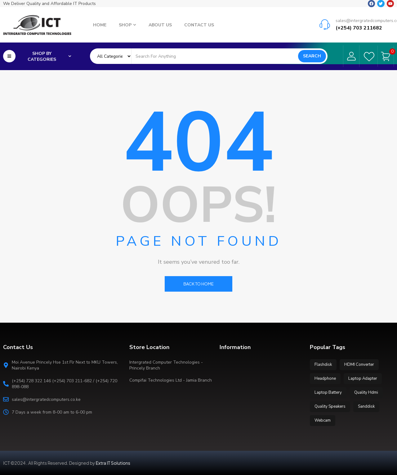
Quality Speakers (330, 406)
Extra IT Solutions (113, 463)
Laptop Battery (328, 392)
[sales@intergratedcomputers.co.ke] (325, 23)
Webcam (322, 420)
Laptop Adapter (362, 378)
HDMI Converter (359, 364)
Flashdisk (323, 364)
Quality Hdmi (366, 392)
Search (312, 56)
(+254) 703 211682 (359, 26)
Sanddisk (366, 406)
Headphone (325, 378)
